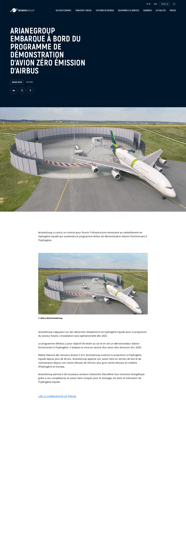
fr (148, 4)
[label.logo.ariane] (22, 11)
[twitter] (22, 90)
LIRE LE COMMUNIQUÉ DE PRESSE (57, 396)
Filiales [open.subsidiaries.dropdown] (164, 4)
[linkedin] (13, 90)
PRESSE (173, 10)
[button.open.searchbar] (174, 4)
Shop (155, 4)
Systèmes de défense (105, 10)
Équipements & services (128, 10)
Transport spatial (83, 10)
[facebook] (30, 90)
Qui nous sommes (63, 10)
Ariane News (17, 82)
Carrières (147, 10)
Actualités (161, 10)
